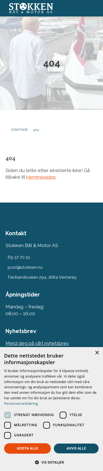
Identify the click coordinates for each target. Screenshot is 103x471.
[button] (51, 462)
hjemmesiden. (41, 177)
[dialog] (51, 409)
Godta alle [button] (27, 448)
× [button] (97, 353)
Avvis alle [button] (76, 448)
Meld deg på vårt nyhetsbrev (37, 343)
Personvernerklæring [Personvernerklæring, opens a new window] (21, 403)
